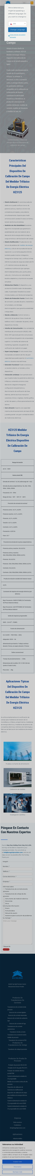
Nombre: (6, 866)
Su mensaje (7, 918)
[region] (17, 1158)
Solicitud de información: (11, 906)
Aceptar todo (17, 1162)
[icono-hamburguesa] (24, 3)
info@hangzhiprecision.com (13, 852)
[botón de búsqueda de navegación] (32, 2)
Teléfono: (6, 871)
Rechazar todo (17, 1172)
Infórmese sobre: (8, 886)
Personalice (17, 1167)
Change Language (17, 30)
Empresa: (6, 881)
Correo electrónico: (9, 876)
